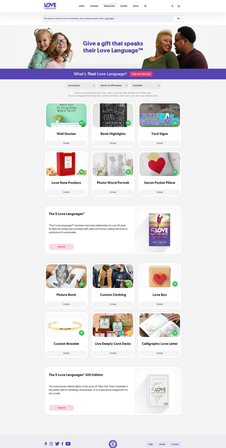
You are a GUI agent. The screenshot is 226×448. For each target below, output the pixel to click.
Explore (61, 246)
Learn (81, 5)
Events (123, 5)
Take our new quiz (141, 73)
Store (136, 5)
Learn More (109, 18)
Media (162, 444)
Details (66, 143)
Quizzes (94, 5)
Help (150, 444)
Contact (175, 444)
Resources (109, 5)
